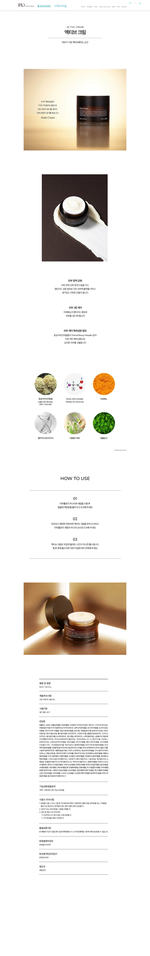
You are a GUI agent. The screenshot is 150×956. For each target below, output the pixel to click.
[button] (140, 3)
